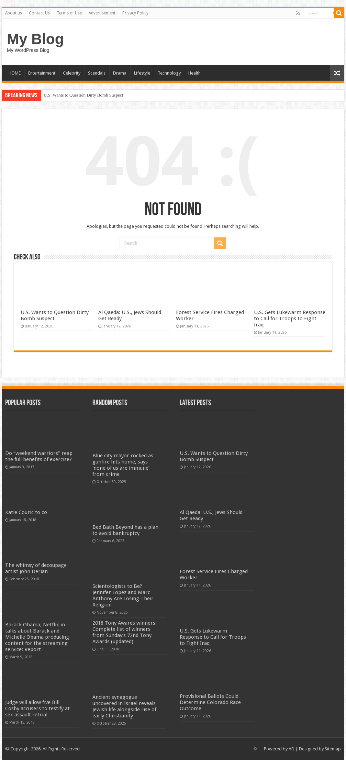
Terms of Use (69, 13)
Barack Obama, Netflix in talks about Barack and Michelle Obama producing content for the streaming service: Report (37, 637)
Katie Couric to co (26, 512)
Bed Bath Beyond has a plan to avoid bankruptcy (125, 530)
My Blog (35, 39)
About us (13, 13)
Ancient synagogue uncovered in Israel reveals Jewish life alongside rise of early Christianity (124, 706)
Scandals (96, 73)
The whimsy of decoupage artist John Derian (36, 568)
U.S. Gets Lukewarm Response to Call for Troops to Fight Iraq (289, 318)
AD (291, 748)
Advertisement (102, 13)
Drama (119, 73)
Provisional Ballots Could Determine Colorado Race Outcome (210, 702)
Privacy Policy (135, 13)
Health (194, 73)
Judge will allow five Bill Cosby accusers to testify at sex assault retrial (37, 708)
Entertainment (41, 73)
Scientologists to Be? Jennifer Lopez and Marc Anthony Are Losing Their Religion (123, 595)
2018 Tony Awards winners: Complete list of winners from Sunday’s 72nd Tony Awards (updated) (124, 632)
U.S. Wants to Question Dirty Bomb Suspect (83, 95)
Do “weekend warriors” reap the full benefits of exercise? (38, 456)
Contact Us (39, 13)
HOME (15, 73)
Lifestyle (142, 73)
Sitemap (333, 748)
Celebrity (71, 73)
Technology (169, 73)
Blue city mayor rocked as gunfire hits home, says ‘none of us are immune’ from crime (122, 464)
